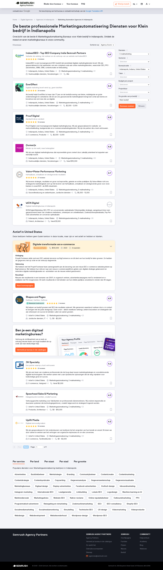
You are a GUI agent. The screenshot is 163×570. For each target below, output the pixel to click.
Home (15, 20)
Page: (33, 447)
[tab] (19, 461)
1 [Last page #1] (46, 447)
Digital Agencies (27, 20)
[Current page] (39, 447)
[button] (135, 4)
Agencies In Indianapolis (45, 20)
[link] (72, 4)
